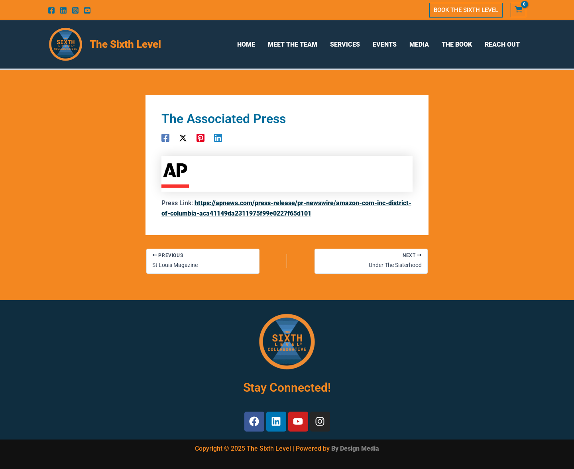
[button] (466, 10)
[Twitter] (183, 137)
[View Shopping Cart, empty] (518, 10)
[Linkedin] (63, 10)
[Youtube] (87, 10)
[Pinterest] (200, 137)
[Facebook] (51, 10)
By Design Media (355, 448)
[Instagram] (75, 10)
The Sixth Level (125, 44)
